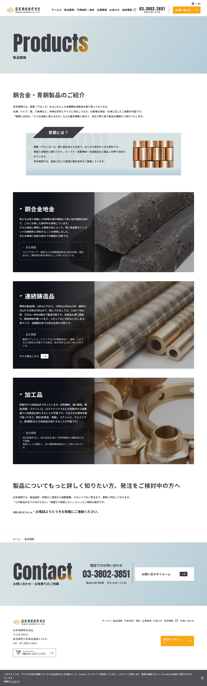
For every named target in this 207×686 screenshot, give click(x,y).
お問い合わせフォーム (29, 511)
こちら (13, 681)
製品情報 (69, 9)
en (199, 3)
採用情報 (127, 9)
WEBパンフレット (172, 641)
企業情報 (102, 9)
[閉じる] (201, 678)
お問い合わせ (187, 620)
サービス (57, 9)
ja (192, 3)
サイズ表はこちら (29, 356)
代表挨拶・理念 (85, 9)
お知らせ (114, 9)
